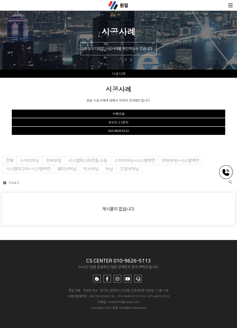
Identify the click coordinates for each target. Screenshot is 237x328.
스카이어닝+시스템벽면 (134, 160)
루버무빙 (53, 160)
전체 (9, 160)
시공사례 (118, 73)
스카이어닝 (29, 160)
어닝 (109, 169)
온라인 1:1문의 (118, 122)
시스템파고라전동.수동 (87, 160)
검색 (230, 182)
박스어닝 (91, 169)
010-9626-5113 (118, 131)
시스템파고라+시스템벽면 (28, 169)
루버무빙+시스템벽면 (180, 160)
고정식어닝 (129, 169)
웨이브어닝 (67, 169)
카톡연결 (119, 113)
